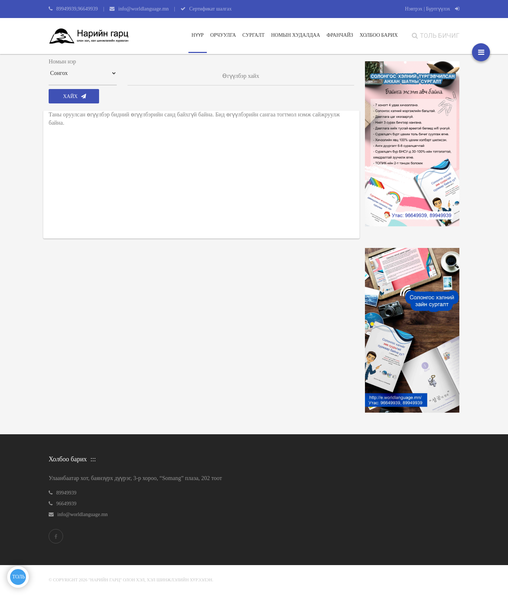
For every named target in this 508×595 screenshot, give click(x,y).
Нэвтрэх (413, 9)
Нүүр (198, 35)
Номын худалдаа (295, 35)
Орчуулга (223, 35)
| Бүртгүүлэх (441, 9)
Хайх (74, 96)
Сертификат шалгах (210, 9)
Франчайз (339, 35)
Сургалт (253, 35)
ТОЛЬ (18, 577)
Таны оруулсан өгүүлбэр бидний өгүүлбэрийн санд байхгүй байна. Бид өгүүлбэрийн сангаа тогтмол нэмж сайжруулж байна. (194, 118)
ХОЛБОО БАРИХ (379, 35)
